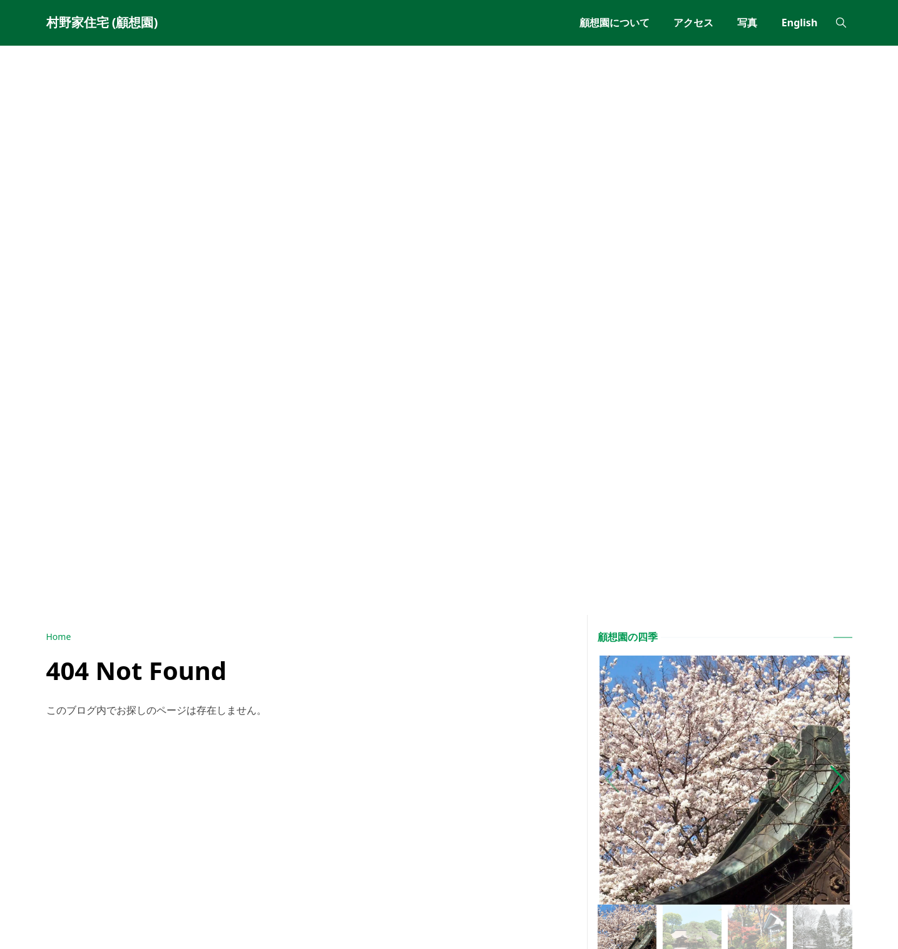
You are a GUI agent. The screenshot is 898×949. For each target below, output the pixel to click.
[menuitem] (614, 22)
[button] (837, 779)
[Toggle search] (841, 22)
